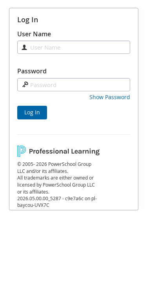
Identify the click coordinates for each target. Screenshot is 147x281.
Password (32, 71)
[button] (109, 97)
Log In (32, 112)
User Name (34, 34)
